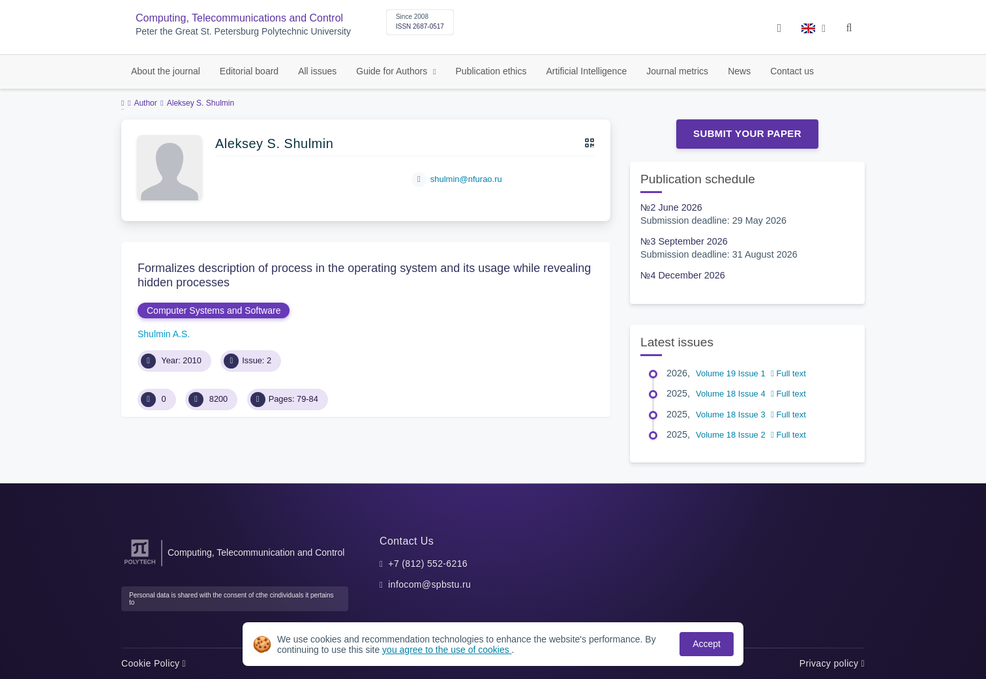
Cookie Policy (153, 663)
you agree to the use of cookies (446, 649)
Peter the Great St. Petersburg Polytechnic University (243, 32)
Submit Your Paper (747, 133)
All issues (317, 71)
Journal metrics (677, 71)
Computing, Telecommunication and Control (256, 552)
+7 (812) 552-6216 (428, 563)
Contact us (792, 71)
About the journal (165, 71)
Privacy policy (832, 663)
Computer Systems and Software (213, 310)
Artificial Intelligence (586, 71)
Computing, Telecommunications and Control (239, 17)
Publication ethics (491, 71)
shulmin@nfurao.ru (466, 179)
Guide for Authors (393, 71)
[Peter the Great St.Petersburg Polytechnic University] (139, 564)
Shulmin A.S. (164, 334)
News (739, 71)
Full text (788, 373)
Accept (707, 644)
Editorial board (249, 71)
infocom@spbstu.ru (429, 584)
